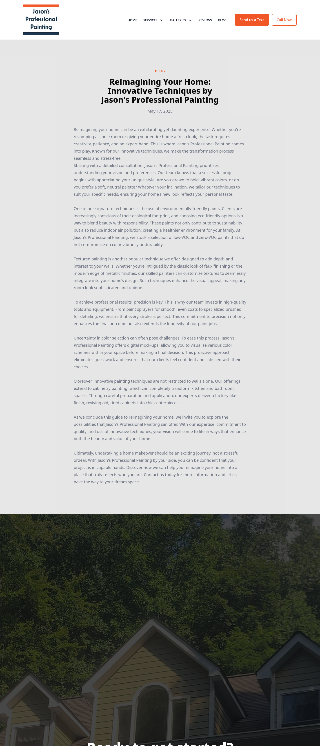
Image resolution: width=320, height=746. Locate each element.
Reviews (205, 20)
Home (132, 20)
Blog (222, 20)
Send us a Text (252, 19)
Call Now (284, 19)
